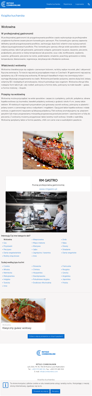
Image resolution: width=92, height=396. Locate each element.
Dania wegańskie (69, 253)
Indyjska (7, 279)
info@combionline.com (49, 372)
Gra (5, 243)
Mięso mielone (39, 243)
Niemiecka (8, 273)
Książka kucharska (53, 4)
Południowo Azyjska (41, 279)
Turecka (7, 283)
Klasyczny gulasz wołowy (16, 327)
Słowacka (37, 266)
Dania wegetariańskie (12, 253)
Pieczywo (7, 249)
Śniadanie (66, 249)
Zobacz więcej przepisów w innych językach (46, 336)
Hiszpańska (37, 273)
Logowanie (79, 4)
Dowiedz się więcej (41, 391)
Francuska (67, 266)
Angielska (66, 276)
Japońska (66, 279)
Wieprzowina (38, 239)
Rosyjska (66, 269)
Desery (65, 246)
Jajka (35, 249)
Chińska (36, 269)
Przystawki (8, 246)
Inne (35, 256)
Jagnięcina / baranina (42, 253)
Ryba (64, 243)
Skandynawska (39, 276)
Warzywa (36, 246)
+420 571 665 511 (38, 369)
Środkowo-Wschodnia (42, 283)
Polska (65, 283)
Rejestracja (68, 4)
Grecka (65, 273)
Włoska (7, 269)
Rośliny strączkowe (11, 256)
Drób (65, 239)
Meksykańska (9, 276)
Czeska (7, 266)
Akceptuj (55, 391)
